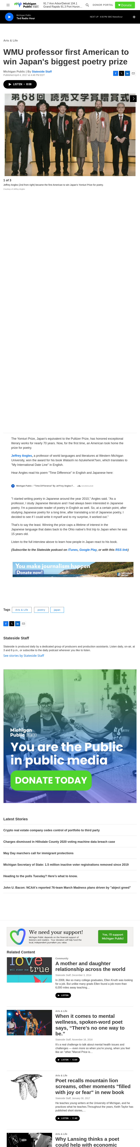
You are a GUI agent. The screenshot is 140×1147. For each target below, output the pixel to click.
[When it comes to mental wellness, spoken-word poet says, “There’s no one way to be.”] (29, 784)
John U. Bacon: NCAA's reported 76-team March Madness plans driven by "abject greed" (67, 649)
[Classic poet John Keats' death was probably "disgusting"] (29, 966)
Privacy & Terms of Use (120, 1080)
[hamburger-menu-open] (8, 5)
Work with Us (58, 1087)
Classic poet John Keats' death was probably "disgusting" (92, 962)
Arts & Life (10, 40)
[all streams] (135, 17)
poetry (41, 371)
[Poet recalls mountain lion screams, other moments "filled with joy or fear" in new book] (29, 848)
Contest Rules (87, 1089)
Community (61, 720)
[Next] (133, 181)
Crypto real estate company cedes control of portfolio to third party (51, 592)
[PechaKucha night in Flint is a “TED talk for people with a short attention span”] (29, 1018)
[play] (9, 17)
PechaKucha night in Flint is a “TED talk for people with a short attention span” (91, 1018)
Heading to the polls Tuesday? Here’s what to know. (40, 638)
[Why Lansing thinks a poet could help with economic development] (29, 907)
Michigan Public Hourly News (92, 1080)
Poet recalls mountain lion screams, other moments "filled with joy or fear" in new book (93, 848)
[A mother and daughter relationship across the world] (29, 731)
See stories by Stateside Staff (23, 417)
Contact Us (57, 1080)
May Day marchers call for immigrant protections (38, 615)
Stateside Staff (42, 71)
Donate (126, 5)
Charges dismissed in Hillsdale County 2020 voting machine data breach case (59, 603)
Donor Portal (103, 5)
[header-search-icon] (87, 5)
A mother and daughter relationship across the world (90, 728)
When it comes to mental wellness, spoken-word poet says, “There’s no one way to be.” (90, 786)
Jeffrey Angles (21, 217)
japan (57, 371)
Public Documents (60, 1095)
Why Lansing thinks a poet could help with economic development (87, 906)
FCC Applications (117, 1087)
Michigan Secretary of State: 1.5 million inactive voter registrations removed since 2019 (66, 626)
